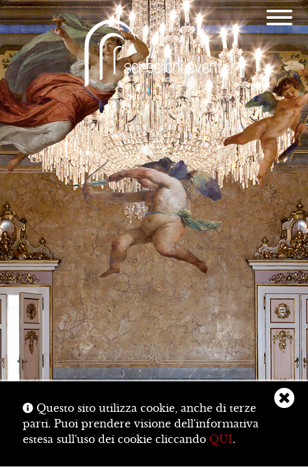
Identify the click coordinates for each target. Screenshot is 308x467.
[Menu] (279, 19)
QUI (221, 439)
